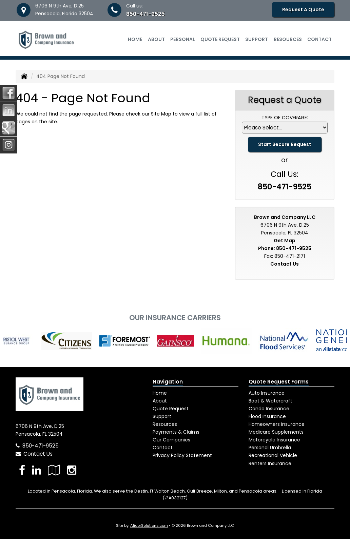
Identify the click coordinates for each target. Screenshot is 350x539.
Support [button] (256, 39)
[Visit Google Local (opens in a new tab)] (54, 470)
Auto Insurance (267, 393)
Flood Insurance (267, 416)
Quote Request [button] (220, 39)
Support (162, 416)
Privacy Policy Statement (182, 455)
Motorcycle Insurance (274, 439)
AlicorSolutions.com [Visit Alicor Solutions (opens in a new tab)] (149, 525)
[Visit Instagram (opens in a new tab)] (72, 470)
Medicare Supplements (276, 432)
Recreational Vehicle (273, 455)
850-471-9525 (145, 14)
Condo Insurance (269, 408)
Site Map (161, 113)
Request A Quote (303, 9)
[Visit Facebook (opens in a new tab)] (22, 470)
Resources (165, 424)
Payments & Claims (176, 432)
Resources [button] (288, 39)
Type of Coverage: (284, 117)
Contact (319, 39)
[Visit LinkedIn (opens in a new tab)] (36, 470)
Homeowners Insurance (277, 424)
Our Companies (171, 439)
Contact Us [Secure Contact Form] (284, 264)
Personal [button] (182, 39)
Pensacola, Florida (72, 491)
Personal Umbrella (270, 447)
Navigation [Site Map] (168, 381)
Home (135, 39)
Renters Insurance (270, 463)
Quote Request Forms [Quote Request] (279, 381)
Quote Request (171, 408)
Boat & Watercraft (270, 400)
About (156, 39)
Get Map (284, 240)
